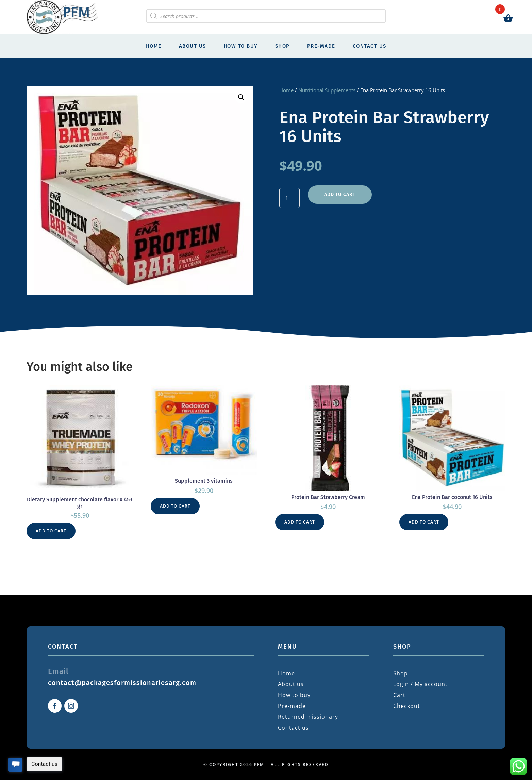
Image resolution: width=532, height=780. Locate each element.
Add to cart (339, 194)
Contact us (369, 46)
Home (154, 46)
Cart (399, 695)
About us (192, 46)
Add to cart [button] (51, 531)
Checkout (406, 706)
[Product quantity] (289, 198)
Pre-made (321, 46)
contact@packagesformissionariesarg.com (122, 683)
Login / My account (420, 684)
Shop (282, 46)
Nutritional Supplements (326, 90)
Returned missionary (308, 716)
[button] (241, 97)
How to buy (240, 46)
